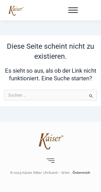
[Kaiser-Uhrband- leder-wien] (16, 10)
